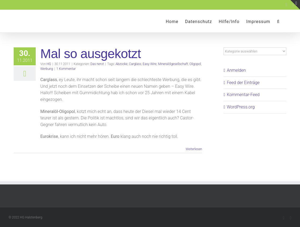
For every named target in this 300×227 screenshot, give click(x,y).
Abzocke (122, 64)
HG (49, 64)
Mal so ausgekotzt (90, 54)
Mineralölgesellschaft (173, 64)
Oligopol (195, 64)
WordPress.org (241, 106)
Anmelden (236, 70)
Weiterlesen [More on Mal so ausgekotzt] (194, 149)
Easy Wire (150, 64)
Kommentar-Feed (243, 94)
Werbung (46, 69)
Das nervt (97, 64)
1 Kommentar (66, 69)
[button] (278, 21)
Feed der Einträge (243, 82)
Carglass (135, 64)
